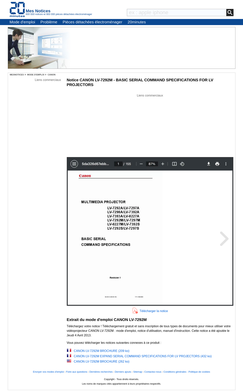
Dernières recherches (100, 371)
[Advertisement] (150, 124)
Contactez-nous (152, 371)
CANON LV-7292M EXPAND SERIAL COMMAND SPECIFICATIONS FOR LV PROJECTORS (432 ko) (143, 356)
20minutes (137, 22)
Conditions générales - (176, 371)
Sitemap (137, 371)
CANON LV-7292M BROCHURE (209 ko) (101, 350)
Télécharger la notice (154, 311)
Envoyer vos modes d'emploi (48, 371)
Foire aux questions (76, 371)
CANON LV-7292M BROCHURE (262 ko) (101, 361)
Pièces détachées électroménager (92, 22)
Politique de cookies (199, 371)
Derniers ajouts (123, 371)
